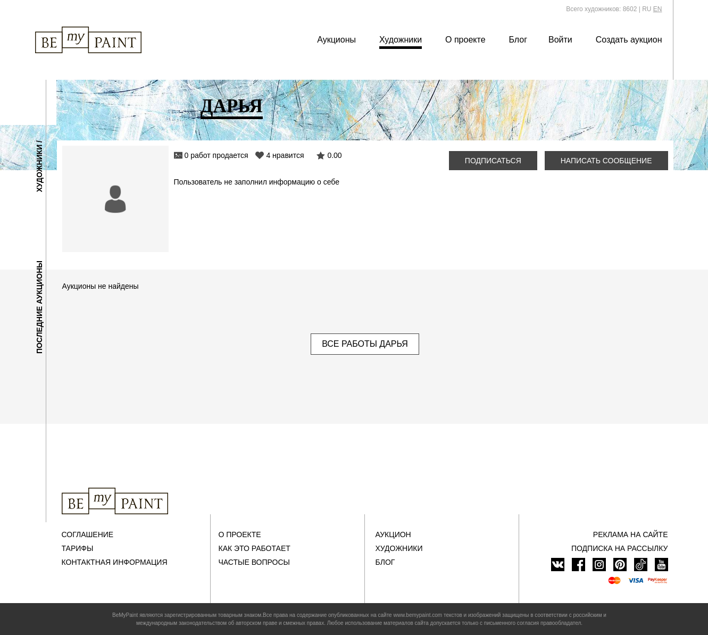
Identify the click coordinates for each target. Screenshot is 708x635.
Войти (560, 39)
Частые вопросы (254, 562)
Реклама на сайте (630, 534)
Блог (518, 39)
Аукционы (336, 39)
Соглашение (88, 534)
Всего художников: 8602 (601, 9)
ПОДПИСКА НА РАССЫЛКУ (619, 548)
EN (657, 9)
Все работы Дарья (365, 343)
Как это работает (254, 548)
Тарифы (78, 548)
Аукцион (393, 534)
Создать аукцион (629, 39)
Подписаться (493, 160)
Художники (400, 39)
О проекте (465, 39)
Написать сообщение (606, 160)
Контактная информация (115, 562)
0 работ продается (216, 155)
